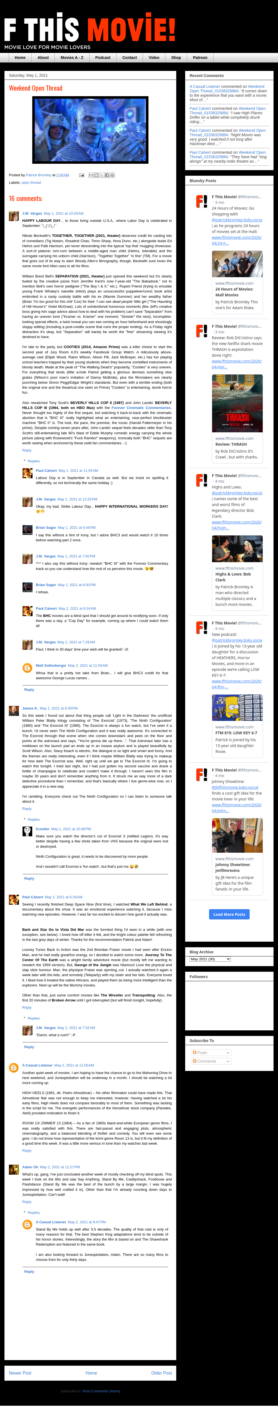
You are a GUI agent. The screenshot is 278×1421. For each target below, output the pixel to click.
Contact (129, 57)
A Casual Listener (37, 1065)
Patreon (200, 57)
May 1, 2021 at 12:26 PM (77, 499)
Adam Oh (30, 1167)
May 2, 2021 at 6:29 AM (64, 897)
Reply (26, 450)
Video (154, 57)
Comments (204, 1061)
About (43, 57)
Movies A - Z (72, 57)
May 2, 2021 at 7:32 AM (76, 1028)
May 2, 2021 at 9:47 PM (87, 1222)
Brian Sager (46, 527)
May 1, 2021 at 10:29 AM (64, 213)
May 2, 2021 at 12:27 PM (60, 1167)
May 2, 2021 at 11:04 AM (88, 665)
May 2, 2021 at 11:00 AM (74, 1065)
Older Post (161, 1373)
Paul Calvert (46, 470)
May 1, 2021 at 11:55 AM (78, 470)
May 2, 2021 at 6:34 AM (77, 608)
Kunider (42, 829)
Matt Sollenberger (51, 665)
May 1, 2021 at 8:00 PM (77, 585)
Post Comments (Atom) (101, 1391)
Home (20, 57)
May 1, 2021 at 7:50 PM (76, 556)
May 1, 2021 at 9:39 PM (59, 708)
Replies (34, 461)
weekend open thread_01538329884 (227, 88)
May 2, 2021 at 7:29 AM (76, 642)
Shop (176, 57)
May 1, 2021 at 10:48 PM (71, 829)
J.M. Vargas (32, 213)
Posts (200, 1052)
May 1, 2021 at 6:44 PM (77, 527)
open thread (31, 182)
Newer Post (20, 1373)
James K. (30, 708)
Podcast (102, 57)
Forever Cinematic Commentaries (141, 408)
